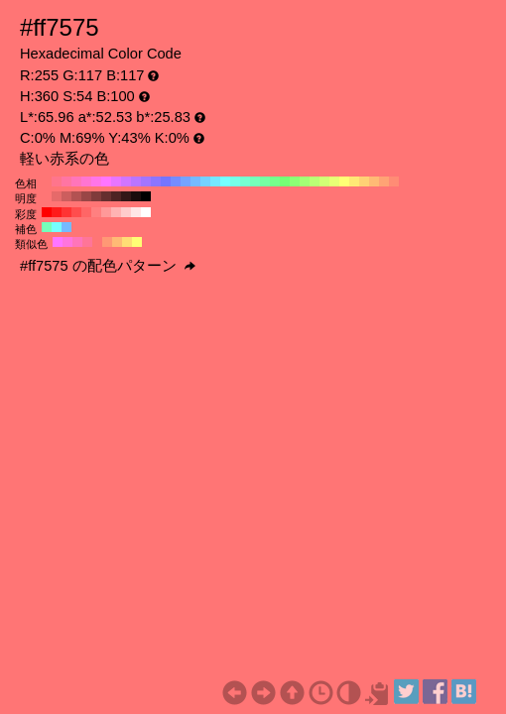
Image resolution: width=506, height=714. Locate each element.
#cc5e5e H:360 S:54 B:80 (66, 196)
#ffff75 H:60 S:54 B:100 (344, 181)
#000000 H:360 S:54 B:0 (146, 196)
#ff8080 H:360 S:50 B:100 (96, 212)
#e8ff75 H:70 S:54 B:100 (334, 181)
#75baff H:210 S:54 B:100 (195, 181)
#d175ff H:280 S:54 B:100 (126, 181)
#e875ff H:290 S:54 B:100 (116, 181)
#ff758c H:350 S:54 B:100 (57, 181)
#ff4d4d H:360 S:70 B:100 (76, 212)
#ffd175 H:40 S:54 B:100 (364, 181)
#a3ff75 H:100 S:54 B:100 (305, 181)
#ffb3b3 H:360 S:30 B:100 (116, 212)
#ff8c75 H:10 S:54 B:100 (394, 181)
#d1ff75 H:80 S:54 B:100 (324, 181)
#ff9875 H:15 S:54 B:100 (107, 242)
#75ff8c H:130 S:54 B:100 (275, 181)
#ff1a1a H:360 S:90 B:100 (57, 212)
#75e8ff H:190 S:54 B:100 (215, 181)
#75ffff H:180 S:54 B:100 (225, 181)
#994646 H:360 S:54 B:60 (86, 196)
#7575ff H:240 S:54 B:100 (166, 181)
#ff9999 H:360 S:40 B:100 (106, 212)
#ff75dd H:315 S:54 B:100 (67, 242)
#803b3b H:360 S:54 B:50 (96, 196)
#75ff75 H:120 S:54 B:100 (285, 181)
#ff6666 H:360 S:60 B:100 (86, 212)
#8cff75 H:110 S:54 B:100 (295, 181)
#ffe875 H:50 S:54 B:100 (354, 181)
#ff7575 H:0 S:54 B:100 (404, 181)
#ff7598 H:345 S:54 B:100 (87, 242)
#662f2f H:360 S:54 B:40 (106, 196)
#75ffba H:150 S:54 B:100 (255, 181)
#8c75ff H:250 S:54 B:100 (156, 181)
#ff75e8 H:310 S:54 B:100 (96, 181)
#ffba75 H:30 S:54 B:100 (374, 181)
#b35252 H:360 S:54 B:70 (76, 196)
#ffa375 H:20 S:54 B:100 (384, 181)
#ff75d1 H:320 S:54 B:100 (86, 181)
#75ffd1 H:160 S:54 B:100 (245, 181)
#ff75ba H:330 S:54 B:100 (76, 181)
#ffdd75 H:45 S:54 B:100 (127, 242)
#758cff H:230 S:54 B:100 (176, 181)
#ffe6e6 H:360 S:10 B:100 (136, 212)
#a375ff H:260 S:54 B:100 (146, 181)
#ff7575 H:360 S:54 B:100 (47, 181)
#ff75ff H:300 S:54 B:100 (106, 181)
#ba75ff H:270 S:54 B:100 (136, 181)
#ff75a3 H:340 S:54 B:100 (66, 181)
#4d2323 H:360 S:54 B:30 (116, 196)
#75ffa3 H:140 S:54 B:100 (265, 181)
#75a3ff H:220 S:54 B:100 (185, 181)
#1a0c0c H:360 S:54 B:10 (136, 196)
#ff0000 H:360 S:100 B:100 (47, 212)
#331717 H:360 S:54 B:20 (126, 196)
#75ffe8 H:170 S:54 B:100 (235, 181)
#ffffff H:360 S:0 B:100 (146, 212)
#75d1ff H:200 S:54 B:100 (205, 181)
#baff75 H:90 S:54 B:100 (314, 181)
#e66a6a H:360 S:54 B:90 (57, 196)
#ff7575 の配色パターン (107, 266)
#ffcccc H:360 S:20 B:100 (126, 212)
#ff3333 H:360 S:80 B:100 (66, 212)
